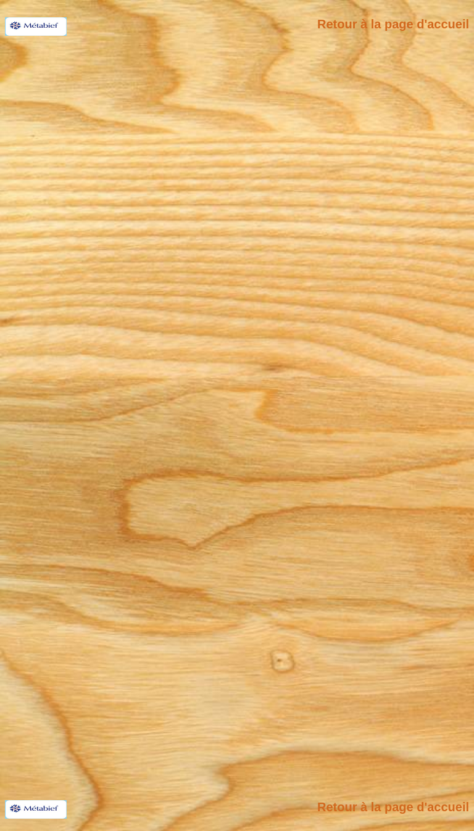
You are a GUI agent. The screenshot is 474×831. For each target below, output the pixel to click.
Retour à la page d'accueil (393, 24)
